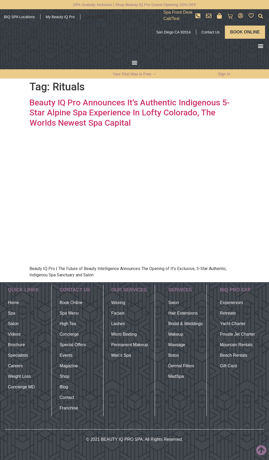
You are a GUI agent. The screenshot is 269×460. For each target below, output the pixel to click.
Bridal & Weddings (185, 323)
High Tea (68, 323)
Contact (67, 397)
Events (66, 355)
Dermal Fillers (181, 366)
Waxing (118, 302)
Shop (64, 376)
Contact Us (210, 32)
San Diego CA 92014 (173, 32)
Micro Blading (124, 334)
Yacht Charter (233, 323)
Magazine (69, 366)
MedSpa (176, 376)
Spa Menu (69, 313)
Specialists (18, 355)
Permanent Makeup (129, 344)
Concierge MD (21, 387)
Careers (15, 366)
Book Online (71, 302)
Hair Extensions (183, 313)
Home (13, 302)
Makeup (175, 334)
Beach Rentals (233, 355)
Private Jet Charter (237, 334)
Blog (64, 387)
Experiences (231, 302)
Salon (13, 323)
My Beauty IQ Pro (60, 17)
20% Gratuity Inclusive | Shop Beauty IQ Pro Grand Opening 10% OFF (134, 4)
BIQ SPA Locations (19, 17)
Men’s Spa (121, 355)
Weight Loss (19, 376)
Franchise (69, 408)
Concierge (69, 334)
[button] (260, 16)
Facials (118, 313)
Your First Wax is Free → (134, 74)
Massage (176, 344)
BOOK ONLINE (245, 32)
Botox (173, 355)
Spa (11, 313)
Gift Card (228, 366)
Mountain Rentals (236, 344)
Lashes (118, 323)
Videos (14, 334)
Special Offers (73, 344)
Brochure (16, 344)
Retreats (228, 313)
